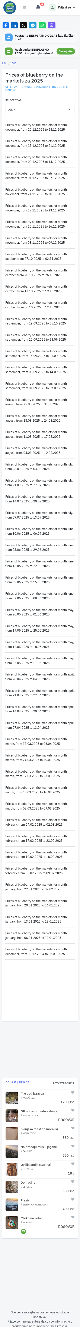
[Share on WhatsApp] (42, 25)
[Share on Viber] (51, 25)
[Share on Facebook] (6, 25)
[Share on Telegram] (33, 25)
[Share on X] (23, 25)
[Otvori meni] (24, 7)
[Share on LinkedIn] (14, 25)
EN (4, 63)
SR (14, 63)
